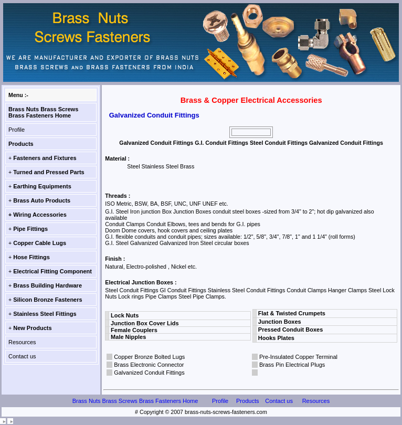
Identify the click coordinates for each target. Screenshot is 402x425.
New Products (32, 328)
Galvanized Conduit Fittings (149, 372)
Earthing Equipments (42, 186)
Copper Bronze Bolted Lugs (149, 357)
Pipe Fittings (30, 229)
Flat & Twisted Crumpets (291, 313)
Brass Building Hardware (47, 285)
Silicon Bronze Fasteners (47, 299)
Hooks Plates (276, 338)
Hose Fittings (31, 257)
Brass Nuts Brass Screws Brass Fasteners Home (43, 112)
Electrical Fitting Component (52, 271)
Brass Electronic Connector (149, 365)
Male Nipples (128, 337)
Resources (22, 342)
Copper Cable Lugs (39, 243)
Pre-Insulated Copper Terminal (298, 357)
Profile (16, 129)
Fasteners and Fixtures (44, 158)
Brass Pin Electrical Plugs (292, 365)
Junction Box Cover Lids (145, 323)
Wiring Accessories (40, 214)
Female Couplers (134, 330)
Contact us (22, 356)
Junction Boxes (279, 321)
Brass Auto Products (41, 200)
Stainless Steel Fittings (44, 314)
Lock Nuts (125, 315)
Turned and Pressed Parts (48, 172)
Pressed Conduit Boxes (290, 329)
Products (21, 144)
